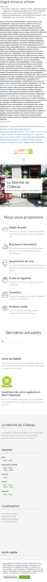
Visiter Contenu (7, 134)
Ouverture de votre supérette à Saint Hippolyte (21, 393)
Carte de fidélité (11, 358)
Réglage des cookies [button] (10, 577)
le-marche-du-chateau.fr (24, 134)
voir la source (42, 132)
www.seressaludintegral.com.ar (12, 132)
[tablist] (23, 205)
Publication (4, 126)
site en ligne (30, 132)
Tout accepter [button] (24, 577)
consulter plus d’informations (19, 96)
